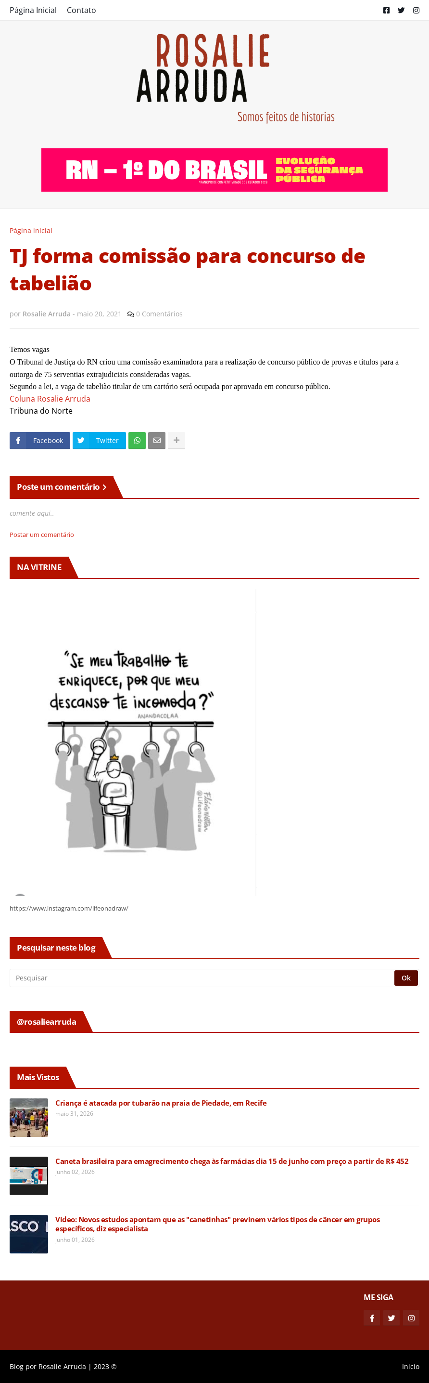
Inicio (410, 1366)
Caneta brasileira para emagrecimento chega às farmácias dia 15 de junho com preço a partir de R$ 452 (231, 1161)
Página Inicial (33, 10)
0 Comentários (159, 313)
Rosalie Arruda (62, 1366)
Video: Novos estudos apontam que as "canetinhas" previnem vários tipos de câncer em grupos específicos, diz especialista (217, 1224)
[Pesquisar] (202, 978)
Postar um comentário (42, 534)
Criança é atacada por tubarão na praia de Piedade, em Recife (160, 1103)
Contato (81, 10)
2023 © (105, 1366)
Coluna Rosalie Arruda (50, 398)
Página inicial (31, 230)
